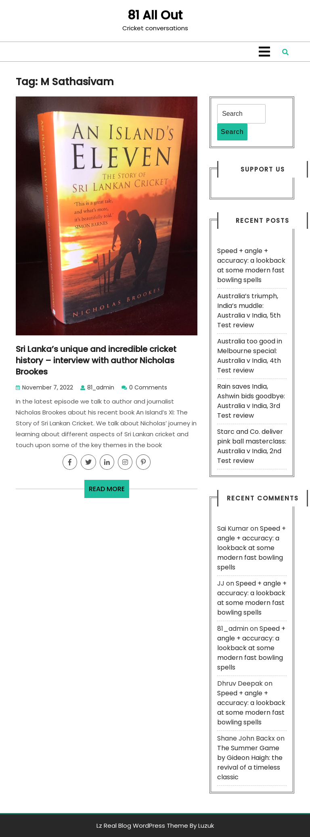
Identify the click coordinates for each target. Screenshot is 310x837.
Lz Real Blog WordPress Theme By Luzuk (155, 825)
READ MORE (109, 491)
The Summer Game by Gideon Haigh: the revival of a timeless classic (250, 762)
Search (232, 131)
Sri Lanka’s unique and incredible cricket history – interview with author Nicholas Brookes (96, 360)
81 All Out (155, 15)
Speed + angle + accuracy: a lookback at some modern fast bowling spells (251, 265)
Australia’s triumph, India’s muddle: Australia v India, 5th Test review (249, 310)
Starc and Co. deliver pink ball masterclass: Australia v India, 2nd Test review (251, 446)
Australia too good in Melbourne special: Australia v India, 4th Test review (249, 356)
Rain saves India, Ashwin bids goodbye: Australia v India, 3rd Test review (251, 401)
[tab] (264, 51)
